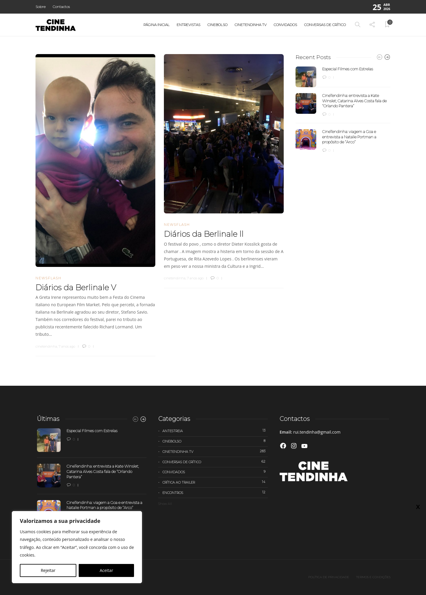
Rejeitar (48, 570)
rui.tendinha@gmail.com (317, 432)
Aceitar (106, 570)
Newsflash (49, 278)
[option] (343, 110)
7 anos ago (67, 346)
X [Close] (418, 506)
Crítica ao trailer (215, 482)
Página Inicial (156, 24)
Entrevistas (188, 24)
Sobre (41, 6)
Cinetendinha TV (251, 24)
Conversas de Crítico (325, 24)
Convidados (285, 24)
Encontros (215, 492)
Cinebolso (217, 24)
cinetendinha (46, 346)
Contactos (61, 6)
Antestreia (215, 430)
